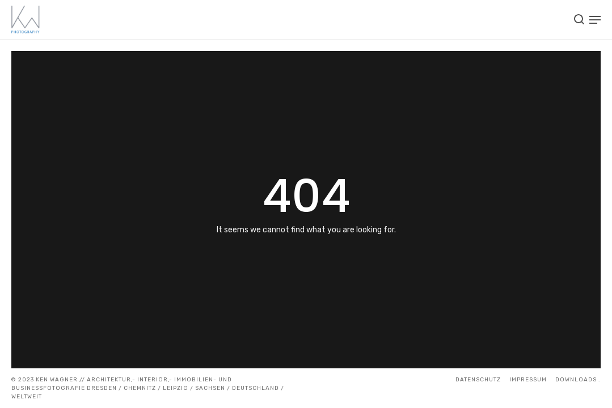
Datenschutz (478, 379)
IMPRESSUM (528, 379)
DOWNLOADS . (578, 379)
